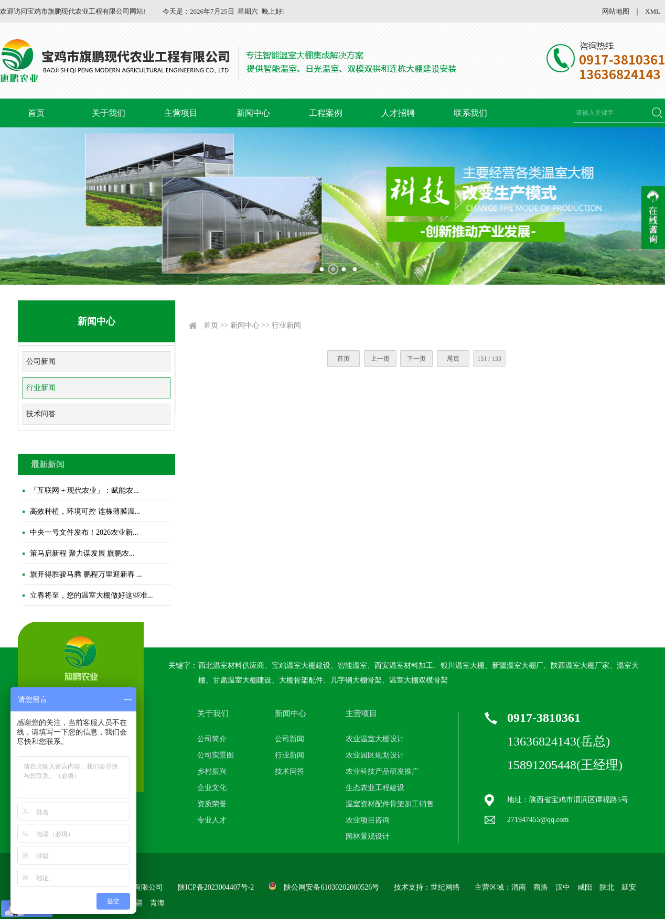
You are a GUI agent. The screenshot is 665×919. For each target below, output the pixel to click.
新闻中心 (253, 113)
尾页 (453, 358)
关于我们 (108, 113)
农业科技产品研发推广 (382, 771)
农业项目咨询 (368, 820)
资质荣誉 (212, 804)
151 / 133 (489, 358)
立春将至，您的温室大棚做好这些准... (91, 595)
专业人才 (212, 820)
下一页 (416, 358)
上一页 (380, 358)
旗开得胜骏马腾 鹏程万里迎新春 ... (86, 574)
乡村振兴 (212, 771)
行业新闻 (41, 388)
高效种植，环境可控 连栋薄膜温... (85, 511)
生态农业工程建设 (375, 788)
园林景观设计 (368, 836)
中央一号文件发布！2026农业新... (84, 532)
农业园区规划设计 (375, 755)
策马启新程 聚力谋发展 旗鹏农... (82, 553)
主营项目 (181, 113)
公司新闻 (41, 361)
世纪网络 (445, 887)
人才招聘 (398, 113)
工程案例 (325, 113)
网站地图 (615, 11)
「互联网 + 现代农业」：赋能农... (84, 490)
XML (652, 11)
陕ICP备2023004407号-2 (216, 887)
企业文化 (212, 788)
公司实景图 (215, 755)
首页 (36, 113)
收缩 (653, 217)
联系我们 (470, 113)
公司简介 (212, 739)
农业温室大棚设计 (375, 739)
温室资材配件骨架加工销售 (390, 804)
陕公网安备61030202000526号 (331, 887)
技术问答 (41, 414)
